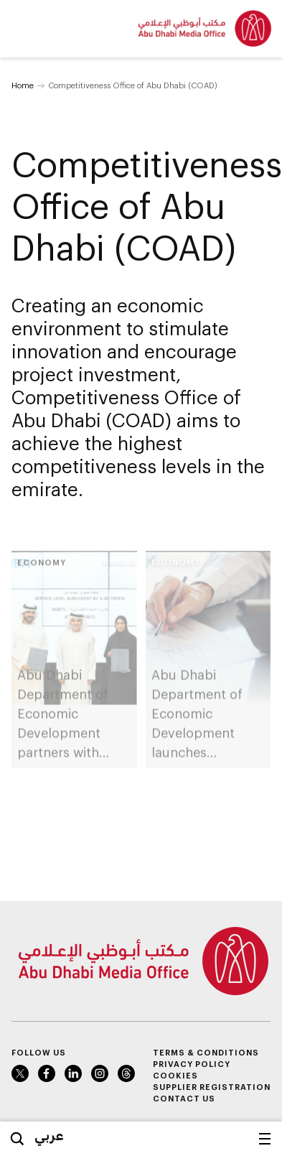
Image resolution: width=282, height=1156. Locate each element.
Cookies (175, 1075)
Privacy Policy (191, 1063)
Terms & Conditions (206, 1052)
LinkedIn (73, 1073)
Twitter (20, 1073)
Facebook (46, 1073)
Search (17, 1139)
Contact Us (184, 1098)
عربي (49, 1135)
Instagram (99, 1073)
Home (22, 85)
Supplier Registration (212, 1086)
